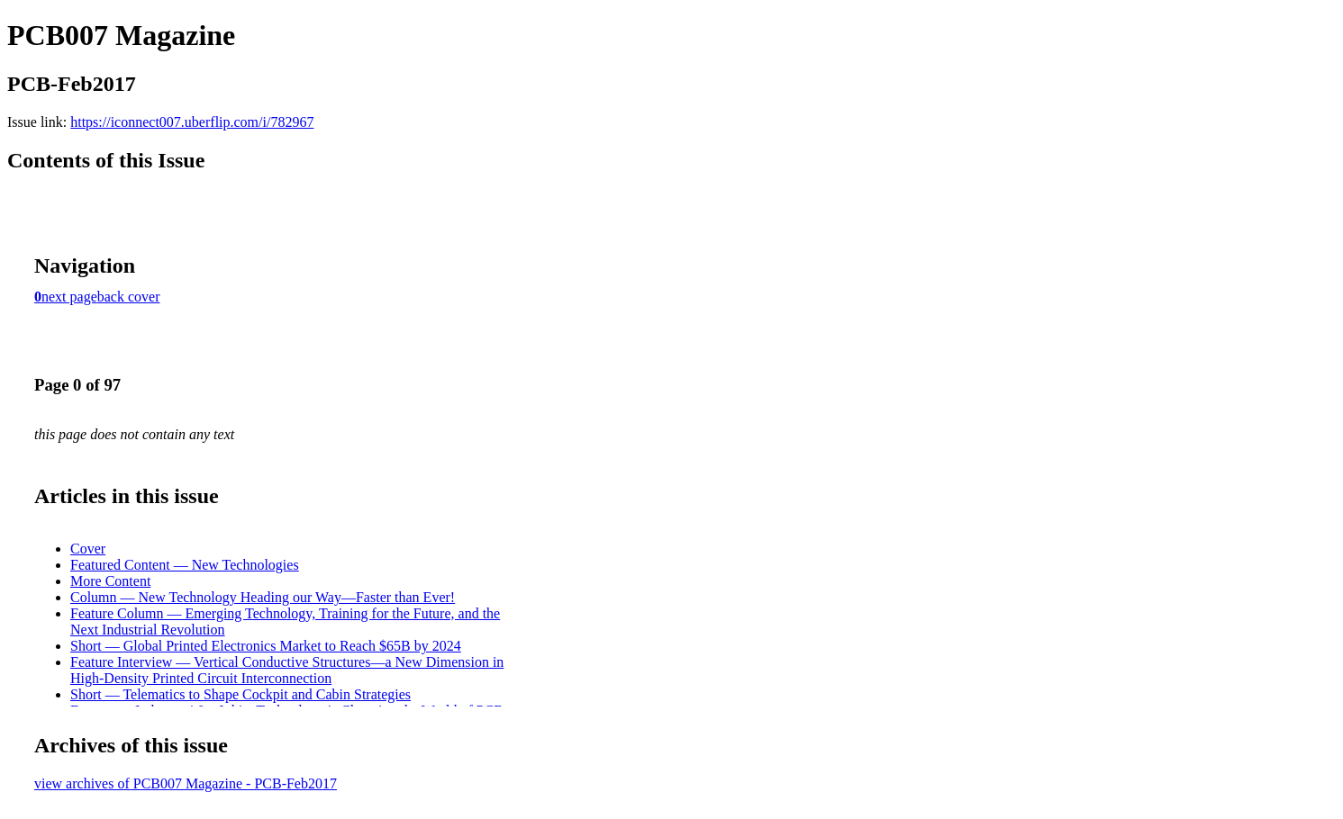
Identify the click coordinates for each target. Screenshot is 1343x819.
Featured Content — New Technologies (184, 564)
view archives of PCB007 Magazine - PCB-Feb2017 (185, 783)
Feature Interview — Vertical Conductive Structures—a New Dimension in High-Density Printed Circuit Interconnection (287, 670)
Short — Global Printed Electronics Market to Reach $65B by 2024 (265, 645)
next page (69, 296)
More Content (110, 581)
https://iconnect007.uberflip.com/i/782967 (191, 122)
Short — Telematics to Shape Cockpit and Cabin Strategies (240, 694)
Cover (87, 548)
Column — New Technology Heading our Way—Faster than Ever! (262, 597)
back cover (128, 296)
